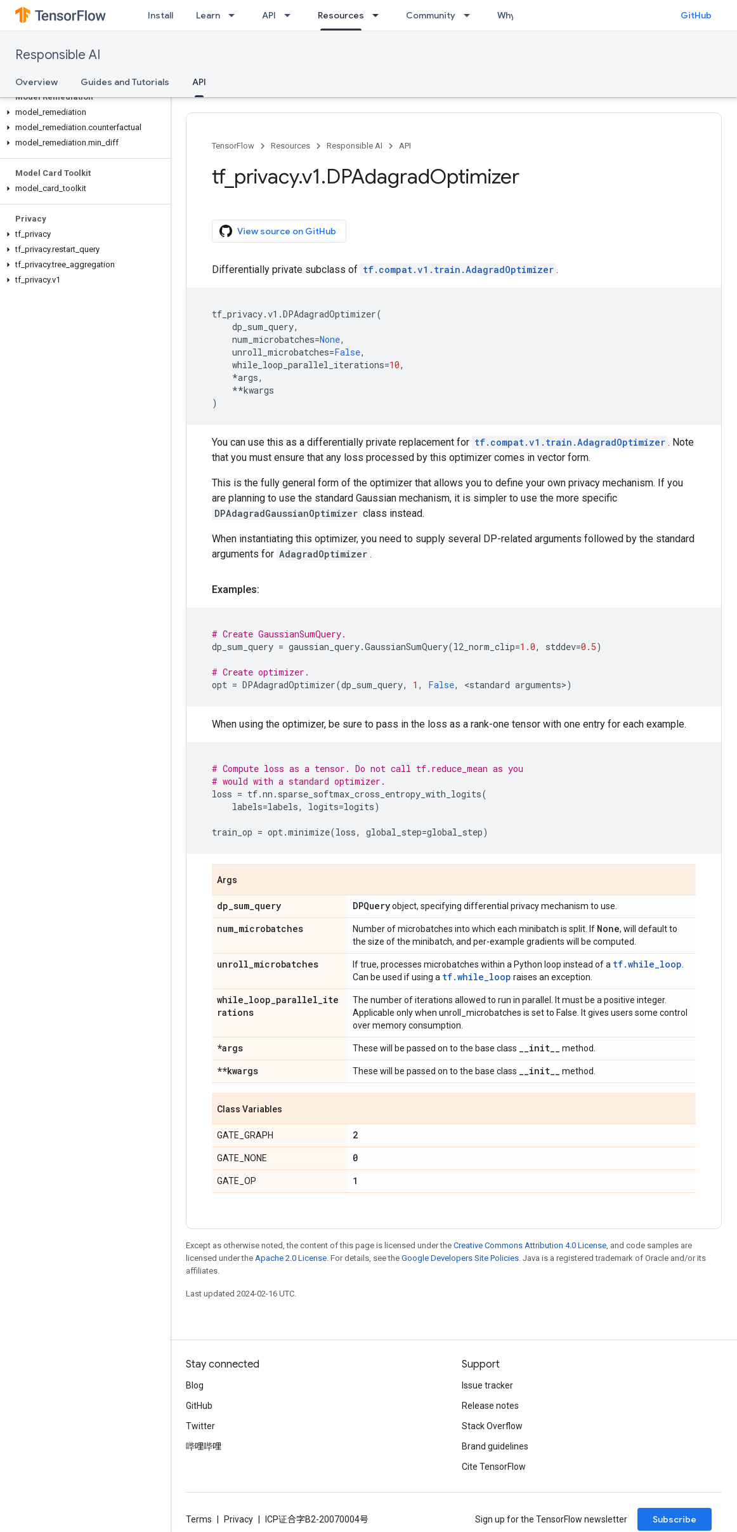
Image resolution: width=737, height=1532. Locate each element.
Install (160, 15)
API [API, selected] (199, 82)
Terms (199, 1519)
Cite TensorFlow (494, 1467)
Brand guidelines (495, 1446)
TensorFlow (233, 145)
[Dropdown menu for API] (291, 15)
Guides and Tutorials (125, 82)
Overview (36, 82)
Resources (290, 145)
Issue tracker (487, 1385)
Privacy (238, 1519)
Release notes (490, 1406)
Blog (195, 1385)
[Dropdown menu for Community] (470, 15)
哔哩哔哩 (203, 1446)
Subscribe (674, 1519)
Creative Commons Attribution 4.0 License (529, 1245)
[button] (83, 112)
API (269, 15)
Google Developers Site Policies (460, 1258)
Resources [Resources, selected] (341, 15)
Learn (208, 15)
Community (430, 15)
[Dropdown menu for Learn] (235, 15)
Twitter (200, 1426)
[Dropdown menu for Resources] (379, 15)
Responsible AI (57, 55)
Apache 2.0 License (291, 1258)
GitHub (696, 15)
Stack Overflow (492, 1426)
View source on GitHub (277, 231)
